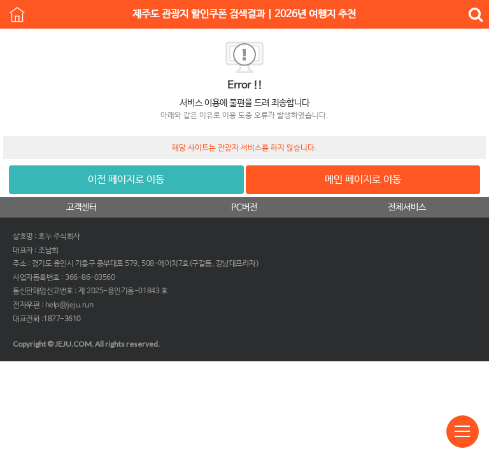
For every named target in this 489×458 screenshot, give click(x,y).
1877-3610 (62, 319)
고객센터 (81, 207)
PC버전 (244, 207)
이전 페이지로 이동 (126, 180)
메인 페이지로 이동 (363, 180)
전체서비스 (407, 207)
